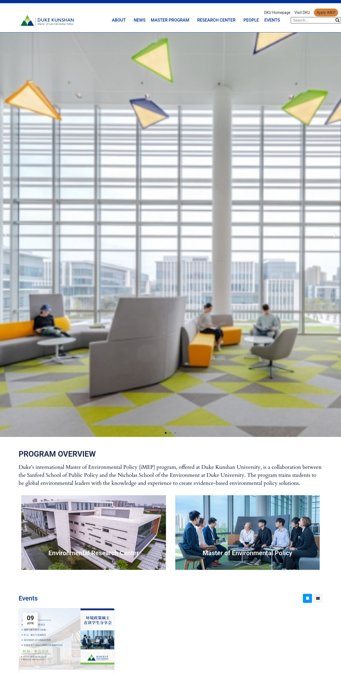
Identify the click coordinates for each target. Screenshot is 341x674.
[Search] (337, 20)
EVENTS (272, 20)
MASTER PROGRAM (171, 20)
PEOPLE (251, 20)
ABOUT (120, 20)
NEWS (139, 20)
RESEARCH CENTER (217, 20)
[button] (6, 234)
